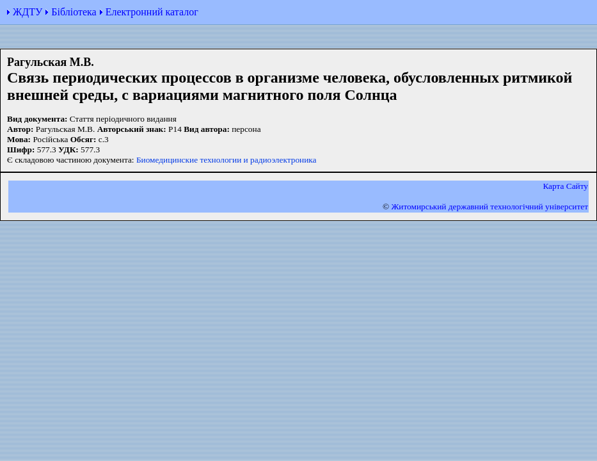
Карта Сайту (565, 186)
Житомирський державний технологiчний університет (489, 206)
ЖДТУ (27, 11)
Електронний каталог (152, 11)
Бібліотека (73, 11)
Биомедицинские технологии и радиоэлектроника (226, 160)
